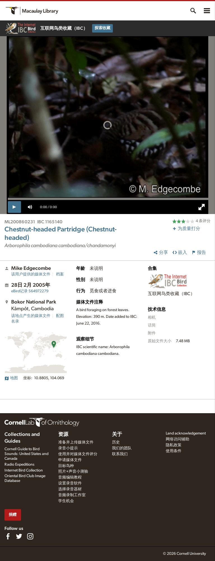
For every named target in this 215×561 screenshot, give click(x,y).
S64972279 (29, 291)
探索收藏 (102, 28)
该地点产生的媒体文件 (30, 316)
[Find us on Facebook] (7, 536)
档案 (60, 274)
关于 (117, 434)
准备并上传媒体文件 (76, 442)
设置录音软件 (70, 483)
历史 (116, 442)
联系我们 (120, 454)
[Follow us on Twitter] (19, 536)
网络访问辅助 (177, 439)
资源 (63, 434)
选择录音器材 (70, 489)
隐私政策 (173, 445)
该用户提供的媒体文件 (30, 274)
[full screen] (201, 207)
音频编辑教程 (70, 477)
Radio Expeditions (19, 464)
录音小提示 (68, 448)
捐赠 (13, 514)
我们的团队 (122, 448)
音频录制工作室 (72, 495)
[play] (14, 207)
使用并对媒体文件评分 (77, 454)
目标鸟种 (66, 466)
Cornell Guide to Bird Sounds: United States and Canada (26, 454)
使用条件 (173, 451)
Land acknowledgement (186, 433)
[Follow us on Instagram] (30, 536)
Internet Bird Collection (23, 470)
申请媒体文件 (70, 460)
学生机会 (66, 501)
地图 (11, 378)
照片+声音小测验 (73, 471)
